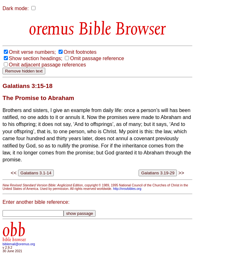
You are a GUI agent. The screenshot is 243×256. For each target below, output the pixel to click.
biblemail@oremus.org (19, 244)
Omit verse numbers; (32, 52)
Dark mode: (16, 8)
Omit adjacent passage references (47, 64)
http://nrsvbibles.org (127, 188)
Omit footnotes (80, 52)
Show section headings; (35, 58)
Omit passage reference (97, 58)
